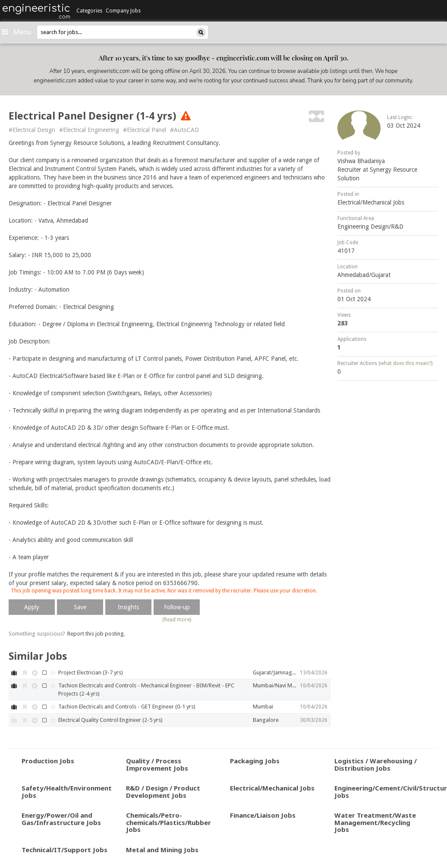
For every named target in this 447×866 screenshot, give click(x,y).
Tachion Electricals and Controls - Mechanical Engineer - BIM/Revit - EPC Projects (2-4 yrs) (146, 689)
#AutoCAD (184, 129)
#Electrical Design (32, 129)
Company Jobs (123, 11)
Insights (128, 607)
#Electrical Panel (144, 129)
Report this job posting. (96, 633)
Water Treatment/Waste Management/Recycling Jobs (375, 822)
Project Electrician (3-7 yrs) (90, 672)
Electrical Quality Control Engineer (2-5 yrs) (110, 720)
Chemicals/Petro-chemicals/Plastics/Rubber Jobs (168, 822)
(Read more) (176, 620)
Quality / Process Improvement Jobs (157, 764)
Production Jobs (48, 760)
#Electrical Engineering (89, 129)
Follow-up (177, 607)
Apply (31, 607)
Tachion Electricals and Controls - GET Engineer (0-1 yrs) (126, 706)
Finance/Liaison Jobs (263, 815)
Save (80, 607)
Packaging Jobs (255, 760)
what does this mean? (405, 363)
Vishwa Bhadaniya (361, 160)
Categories (89, 11)
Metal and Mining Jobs (162, 849)
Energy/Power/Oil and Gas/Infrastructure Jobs (61, 819)
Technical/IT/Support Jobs (64, 849)
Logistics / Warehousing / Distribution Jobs (375, 764)
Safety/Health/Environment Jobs (67, 792)
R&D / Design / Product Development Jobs (163, 792)
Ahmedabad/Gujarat (363, 274)
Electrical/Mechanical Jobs (370, 202)
